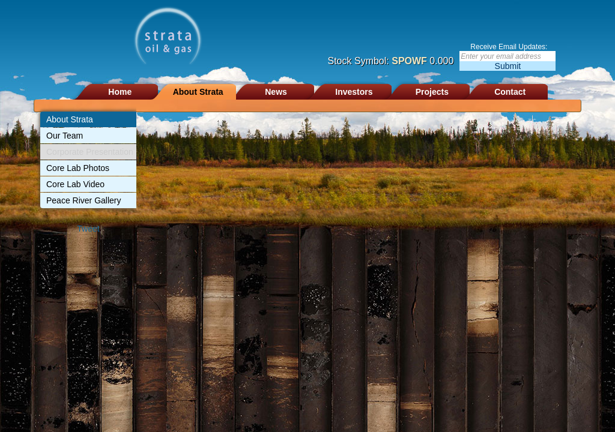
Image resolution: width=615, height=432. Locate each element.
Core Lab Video (75, 184)
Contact (510, 92)
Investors (353, 92)
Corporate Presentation (89, 152)
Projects (432, 92)
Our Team (64, 135)
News (276, 92)
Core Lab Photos (77, 168)
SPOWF (409, 61)
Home (120, 92)
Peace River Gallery (83, 200)
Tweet (88, 228)
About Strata (198, 92)
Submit (508, 66)
